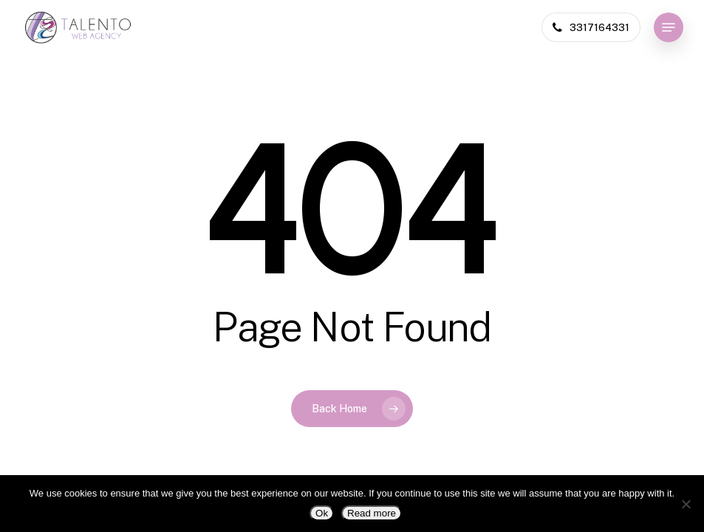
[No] (685, 504)
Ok (321, 513)
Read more (371, 513)
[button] (668, 27)
